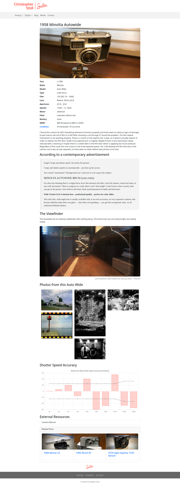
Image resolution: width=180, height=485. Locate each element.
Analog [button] (18, 15)
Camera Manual (49, 422)
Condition (44, 126)
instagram (89, 475)
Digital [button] (28, 15)
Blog (36, 15)
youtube (99, 475)
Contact (50, 15)
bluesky (80, 475)
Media (43, 15)
